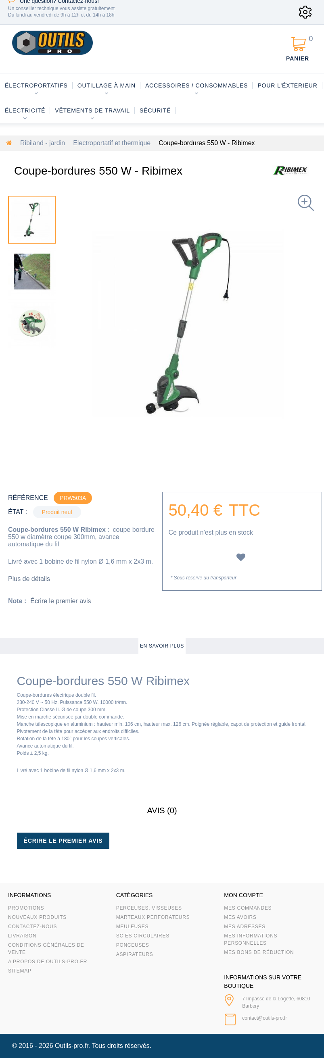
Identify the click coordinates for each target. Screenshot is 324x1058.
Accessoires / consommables (196, 85)
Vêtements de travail (92, 110)
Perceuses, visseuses (149, 908)
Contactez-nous (32, 926)
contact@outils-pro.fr (264, 1018)
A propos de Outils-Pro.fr (47, 961)
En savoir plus (162, 646)
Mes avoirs (240, 917)
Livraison (22, 936)
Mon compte (243, 895)
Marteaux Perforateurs (153, 917)
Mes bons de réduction (259, 952)
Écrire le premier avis (60, 601)
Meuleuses (132, 926)
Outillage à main (106, 85)
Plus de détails (29, 578)
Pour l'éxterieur (287, 85)
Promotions (26, 908)
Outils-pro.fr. (72, 1045)
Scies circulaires (142, 936)
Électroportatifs (36, 85)
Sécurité (155, 110)
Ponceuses (132, 945)
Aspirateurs (134, 954)
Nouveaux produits (37, 917)
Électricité (25, 110)
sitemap (19, 971)
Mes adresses (244, 926)
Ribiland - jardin (42, 143)
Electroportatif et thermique (112, 143)
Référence (28, 497)
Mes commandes (248, 908)
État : (17, 511)
